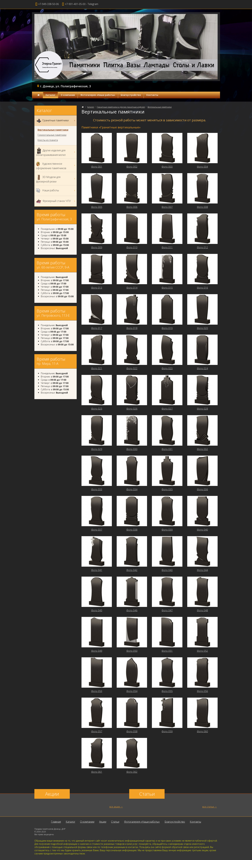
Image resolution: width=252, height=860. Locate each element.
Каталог (50, 94)
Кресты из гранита (48, 140)
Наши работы (56, 190)
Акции (102, 821)
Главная (56, 821)
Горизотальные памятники (52, 135)
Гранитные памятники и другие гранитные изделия (121, 107)
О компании (68, 94)
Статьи (115, 821)
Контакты (152, 94)
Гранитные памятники (56, 120)
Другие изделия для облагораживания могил (56, 152)
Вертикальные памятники (160, 107)
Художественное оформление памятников (56, 165)
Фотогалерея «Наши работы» (97, 94)
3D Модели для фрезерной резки (56, 178)
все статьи (208, 806)
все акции (114, 806)
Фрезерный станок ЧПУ (56, 201)
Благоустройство (131, 94)
